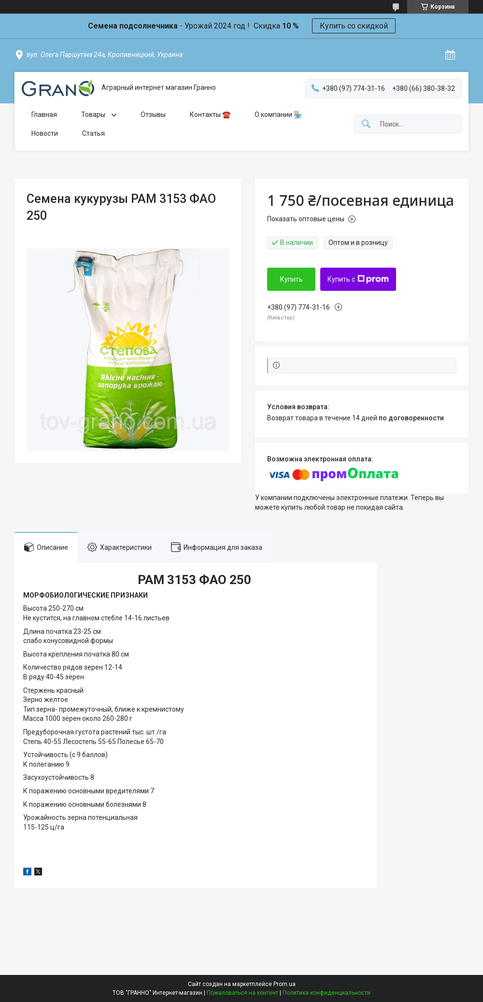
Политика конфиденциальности (326, 992)
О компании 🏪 (278, 114)
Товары (94, 114)
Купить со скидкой (354, 25)
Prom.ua (284, 984)
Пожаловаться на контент (242, 992)
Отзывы (153, 114)
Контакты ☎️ (210, 114)
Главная (44, 114)
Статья (93, 133)
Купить (291, 279)
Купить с (358, 279)
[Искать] (366, 124)
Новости (44, 133)
